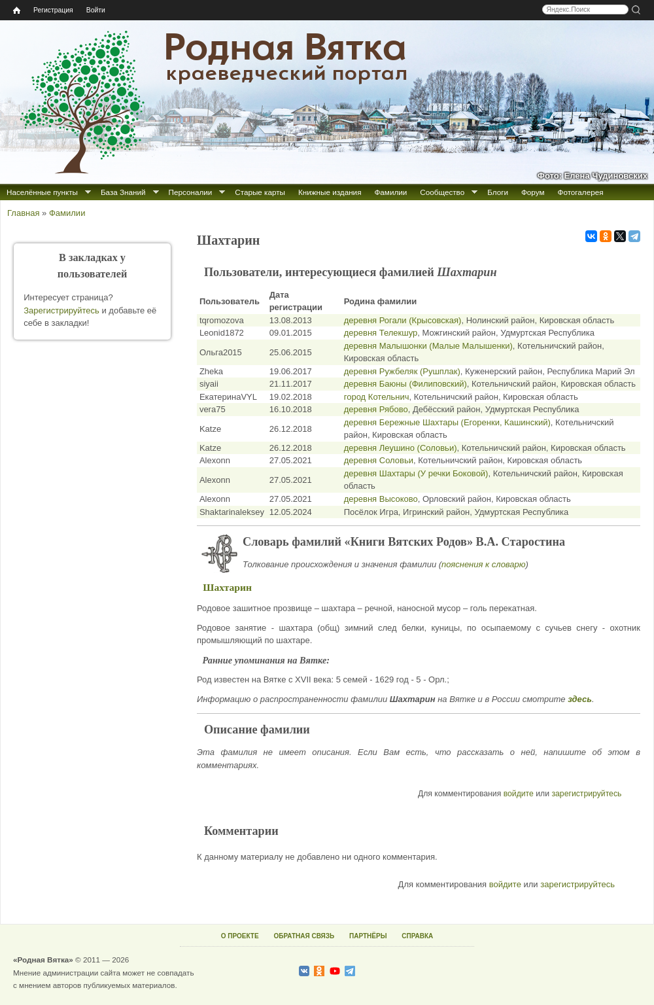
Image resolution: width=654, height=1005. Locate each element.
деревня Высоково (381, 499)
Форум (533, 192)
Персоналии (191, 192)
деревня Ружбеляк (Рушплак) (402, 371)
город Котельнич (376, 397)
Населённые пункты (42, 192)
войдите (519, 793)
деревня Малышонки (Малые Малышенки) (428, 346)
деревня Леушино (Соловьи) (400, 448)
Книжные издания (329, 192)
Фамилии (390, 192)
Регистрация (53, 10)
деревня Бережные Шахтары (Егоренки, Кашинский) (447, 422)
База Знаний (123, 192)
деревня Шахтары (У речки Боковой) (416, 473)
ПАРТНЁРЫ (368, 936)
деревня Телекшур (381, 333)
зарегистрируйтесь (586, 793)
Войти (95, 10)
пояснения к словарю (483, 564)
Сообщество (442, 192)
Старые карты (260, 192)
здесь (580, 699)
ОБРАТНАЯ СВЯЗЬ (303, 936)
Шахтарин (227, 587)
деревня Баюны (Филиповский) (405, 384)
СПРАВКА (417, 936)
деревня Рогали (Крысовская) (403, 320)
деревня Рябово (376, 409)
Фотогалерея (581, 192)
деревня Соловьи (378, 460)
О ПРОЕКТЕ (240, 936)
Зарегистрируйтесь (61, 310)
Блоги (497, 192)
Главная (23, 213)
